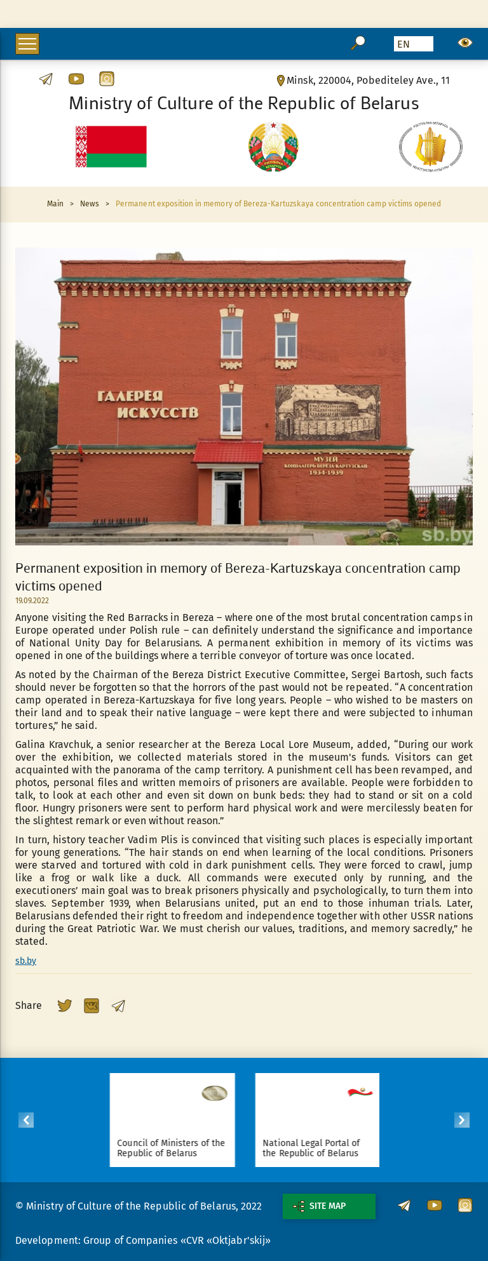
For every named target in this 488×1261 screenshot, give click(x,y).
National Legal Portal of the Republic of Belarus (316, 1148)
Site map (319, 1206)
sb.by (25, 961)
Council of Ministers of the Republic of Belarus (176, 1148)
